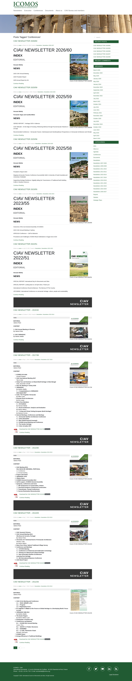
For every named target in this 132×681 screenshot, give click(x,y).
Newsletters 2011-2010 (100, 169)
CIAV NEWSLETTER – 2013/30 (26, 448)
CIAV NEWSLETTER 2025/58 (25, 139)
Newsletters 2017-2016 (46, 359)
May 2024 (96, 81)
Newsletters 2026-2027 (48, 45)
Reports (95, 194)
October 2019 (97, 127)
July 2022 (96, 98)
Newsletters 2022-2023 (48, 193)
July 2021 (96, 107)
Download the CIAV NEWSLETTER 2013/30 (32, 494)
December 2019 (98, 124)
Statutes (95, 197)
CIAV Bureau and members (74, 10)
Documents (49, 10)
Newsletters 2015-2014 (48, 314)
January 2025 (97, 78)
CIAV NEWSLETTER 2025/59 (25, 87)
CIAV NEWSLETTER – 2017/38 (26, 355)
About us (59, 10)
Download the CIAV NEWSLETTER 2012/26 (32, 639)
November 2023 (98, 87)
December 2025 (98, 73)
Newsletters (17, 10)
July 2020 (96, 121)
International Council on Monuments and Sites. (34, 675)
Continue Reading (18, 83)
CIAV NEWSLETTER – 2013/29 (26, 513)
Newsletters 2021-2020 (100, 183)
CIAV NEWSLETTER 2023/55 (25, 189)
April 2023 (96, 93)
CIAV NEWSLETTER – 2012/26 (26, 582)
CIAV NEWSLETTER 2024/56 (101, 57)
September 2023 (98, 90)
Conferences (38, 10)
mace (20, 45)
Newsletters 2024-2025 (49, 92)
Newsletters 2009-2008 (100, 166)
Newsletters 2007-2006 (100, 163)
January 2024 (97, 84)
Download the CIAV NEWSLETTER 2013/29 (32, 563)
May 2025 (96, 76)
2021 (94, 146)
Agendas (95, 151)
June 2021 (96, 110)
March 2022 (96, 101)
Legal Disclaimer (114, 674)
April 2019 (96, 135)
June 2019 (96, 130)
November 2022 (98, 95)
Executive (27, 10)
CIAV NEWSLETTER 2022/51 (25, 244)
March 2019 (96, 138)
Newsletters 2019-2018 (100, 180)
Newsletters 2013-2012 (46, 452)
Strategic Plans (97, 200)
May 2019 (96, 132)
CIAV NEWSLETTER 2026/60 (25, 41)
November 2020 (98, 115)
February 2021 (97, 113)
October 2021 (97, 104)
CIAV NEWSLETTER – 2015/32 (26, 310)
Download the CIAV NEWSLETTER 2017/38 (32, 429)
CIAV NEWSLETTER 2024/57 (101, 54)
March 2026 (96, 70)
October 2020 (97, 118)
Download (47, 429)
